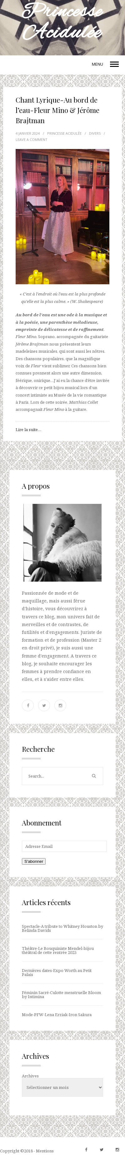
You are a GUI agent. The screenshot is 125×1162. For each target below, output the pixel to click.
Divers (95, 133)
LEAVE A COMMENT (32, 139)
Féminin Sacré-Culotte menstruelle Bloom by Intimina (61, 994)
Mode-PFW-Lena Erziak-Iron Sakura (57, 1014)
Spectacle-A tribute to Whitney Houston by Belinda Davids (62, 928)
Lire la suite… (28, 429)
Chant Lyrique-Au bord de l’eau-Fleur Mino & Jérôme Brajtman (57, 110)
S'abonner (33, 861)
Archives (30, 1076)
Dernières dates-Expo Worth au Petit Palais (57, 972)
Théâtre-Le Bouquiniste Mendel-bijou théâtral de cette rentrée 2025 (58, 950)
